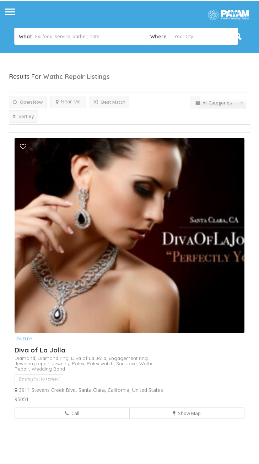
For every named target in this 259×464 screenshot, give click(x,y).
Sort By (23, 116)
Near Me (68, 101)
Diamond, (26, 358)
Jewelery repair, (33, 363)
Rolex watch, (101, 363)
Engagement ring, (129, 358)
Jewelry (23, 338)
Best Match (109, 102)
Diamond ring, (54, 358)
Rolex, (79, 363)
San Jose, (127, 363)
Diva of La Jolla (40, 350)
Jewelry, (62, 363)
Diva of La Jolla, (90, 358)
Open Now (28, 102)
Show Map (187, 413)
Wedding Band (48, 369)
